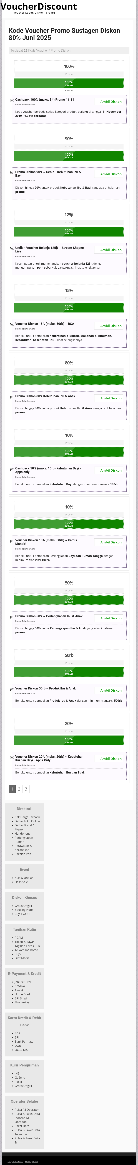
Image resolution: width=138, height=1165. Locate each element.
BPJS (18, 954)
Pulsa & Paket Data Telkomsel (27, 1132)
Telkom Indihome (26, 950)
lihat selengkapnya (87, 267)
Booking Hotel (24, 910)
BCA (17, 1033)
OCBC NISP (22, 1050)
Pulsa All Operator (27, 1110)
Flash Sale (21, 882)
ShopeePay (22, 1002)
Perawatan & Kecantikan (23, 848)
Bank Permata (24, 1042)
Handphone (23, 833)
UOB (18, 1046)
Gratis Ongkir (23, 906)
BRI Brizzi (21, 998)
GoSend (20, 1078)
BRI (17, 1037)
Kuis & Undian (24, 878)
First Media (22, 958)
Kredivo (20, 986)
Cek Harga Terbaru (27, 817)
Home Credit (23, 994)
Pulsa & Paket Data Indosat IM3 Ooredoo (27, 1118)
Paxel (18, 1082)
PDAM (19, 938)
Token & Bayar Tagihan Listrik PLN (27, 944)
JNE (17, 1073)
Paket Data (22, 1126)
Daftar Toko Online (27, 821)
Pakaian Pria (23, 854)
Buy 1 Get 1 (22, 914)
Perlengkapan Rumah (24, 840)
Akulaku (20, 990)
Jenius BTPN (23, 982)
